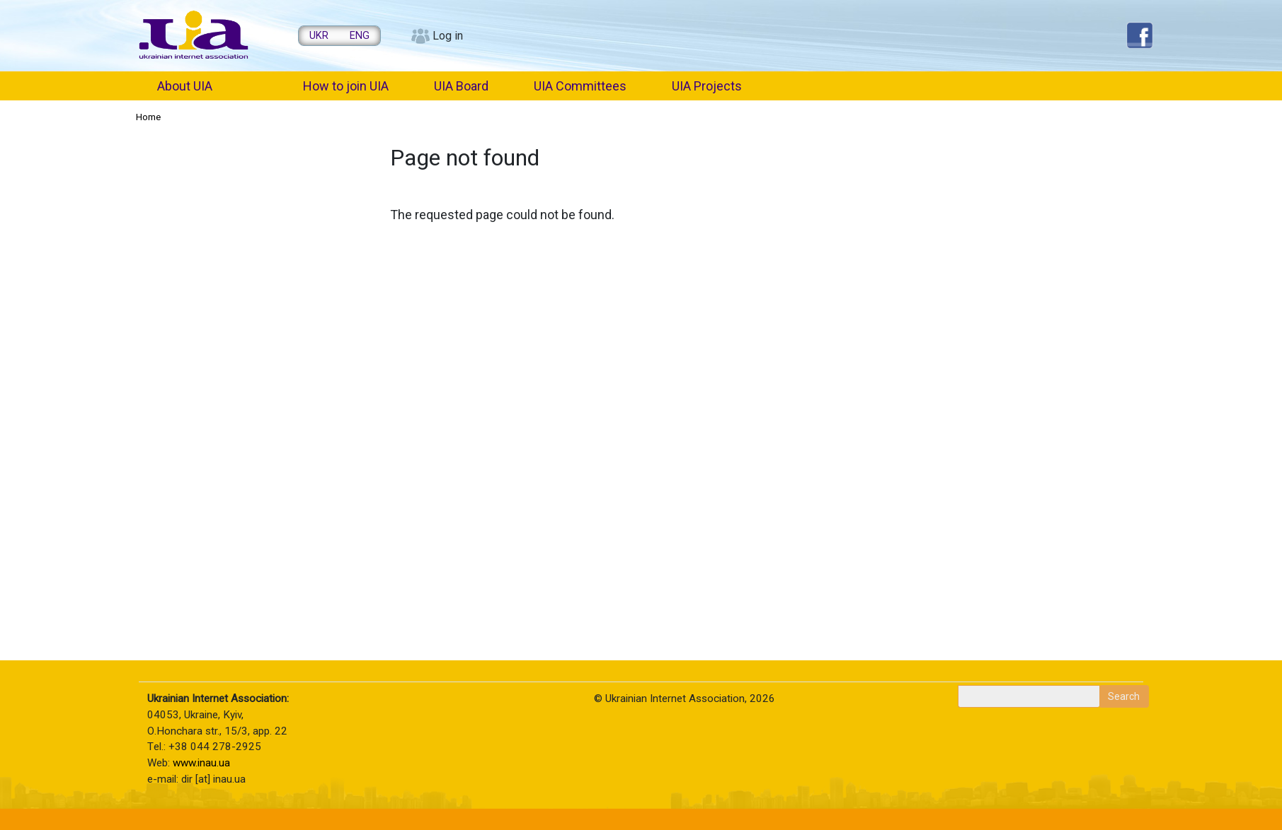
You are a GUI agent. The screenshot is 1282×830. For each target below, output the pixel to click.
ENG (360, 36)
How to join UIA (346, 85)
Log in (448, 35)
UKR (318, 36)
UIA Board (461, 85)
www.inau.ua (201, 762)
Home (148, 116)
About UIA (184, 85)
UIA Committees (580, 85)
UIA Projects (707, 85)
